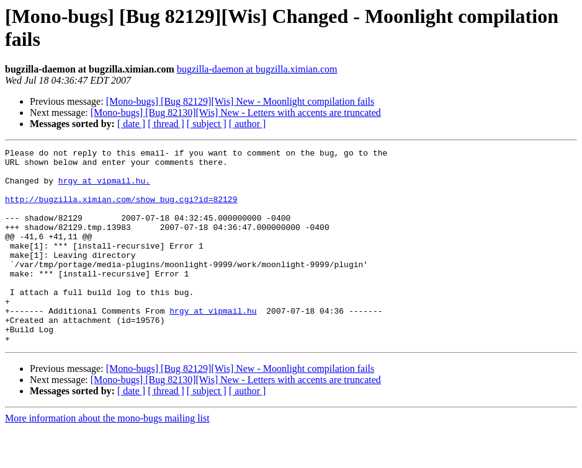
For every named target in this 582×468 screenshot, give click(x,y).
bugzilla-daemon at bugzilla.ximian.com (257, 69)
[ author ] (247, 123)
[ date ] (131, 123)
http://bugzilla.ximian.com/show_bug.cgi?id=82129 (121, 210)
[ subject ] (206, 123)
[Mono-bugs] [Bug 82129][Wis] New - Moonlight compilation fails (240, 101)
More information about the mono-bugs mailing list (107, 457)
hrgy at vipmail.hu (212, 344)
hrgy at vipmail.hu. (104, 187)
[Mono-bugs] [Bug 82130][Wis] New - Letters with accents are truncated (236, 112)
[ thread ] (166, 123)
